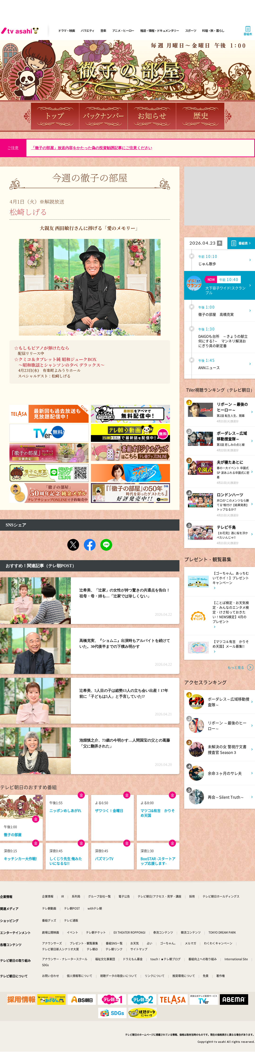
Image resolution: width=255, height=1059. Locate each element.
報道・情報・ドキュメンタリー (159, 30)
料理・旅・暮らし (213, 30)
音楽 (103, 30)
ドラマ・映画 (66, 30)
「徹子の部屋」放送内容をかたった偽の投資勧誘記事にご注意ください (91, 148)
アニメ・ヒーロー (123, 30)
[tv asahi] (21, 30)
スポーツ (190, 30)
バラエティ (87, 30)
